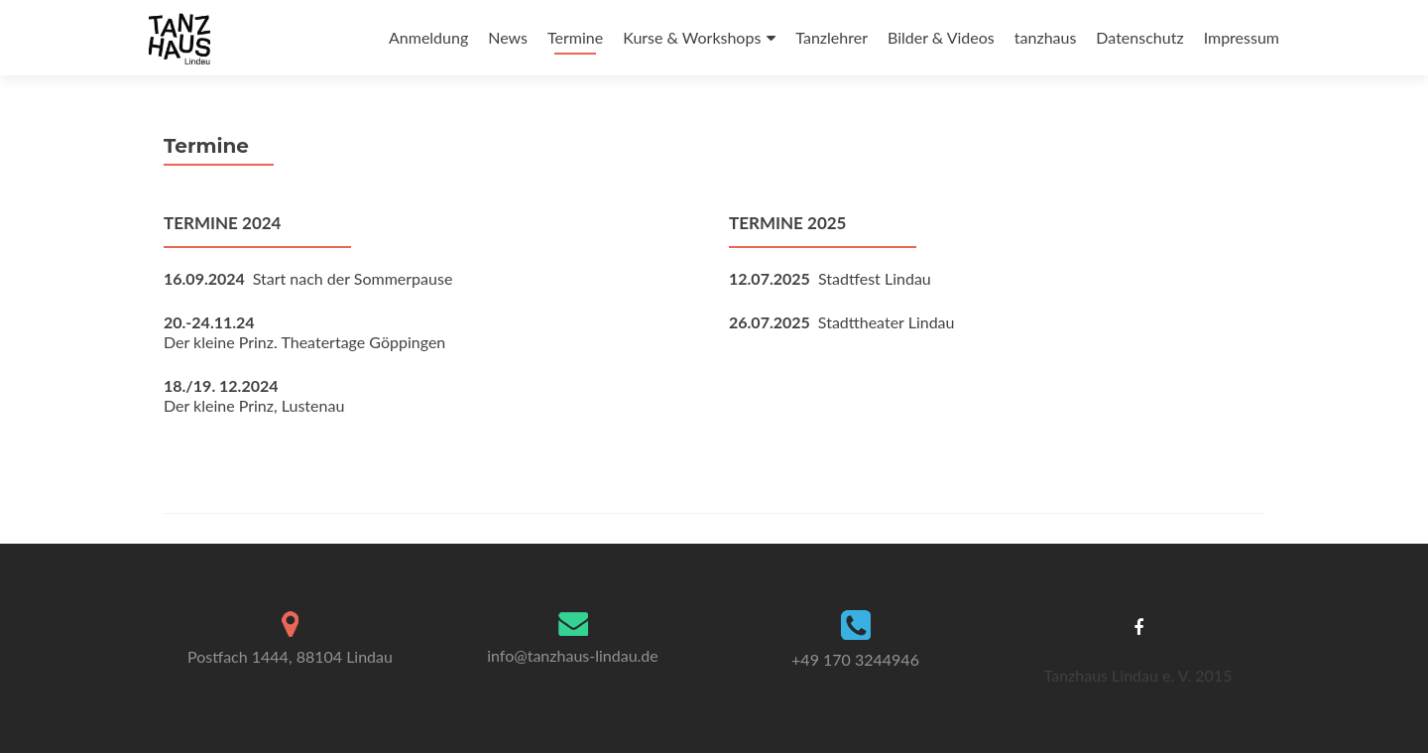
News (508, 37)
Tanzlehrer (831, 37)
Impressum (1241, 37)
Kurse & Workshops (692, 37)
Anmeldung (428, 37)
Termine (575, 37)
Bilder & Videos (941, 37)
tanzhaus (1045, 37)
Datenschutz (1139, 37)
